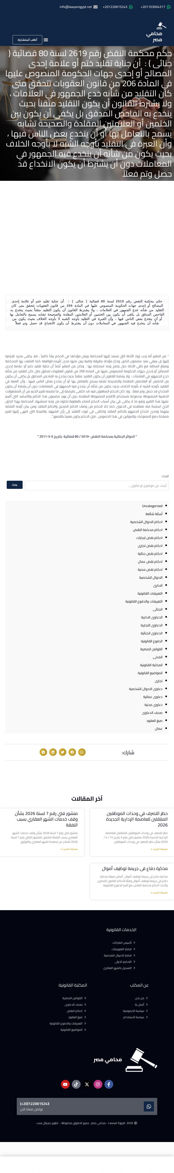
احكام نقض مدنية (150, 569)
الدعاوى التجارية (151, 625)
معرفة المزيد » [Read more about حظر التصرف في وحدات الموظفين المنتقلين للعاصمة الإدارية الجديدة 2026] (159, 849)
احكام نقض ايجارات (149, 537)
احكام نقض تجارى (150, 545)
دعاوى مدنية (153, 704)
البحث (165, 476)
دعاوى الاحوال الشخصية (145, 689)
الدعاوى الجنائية (151, 633)
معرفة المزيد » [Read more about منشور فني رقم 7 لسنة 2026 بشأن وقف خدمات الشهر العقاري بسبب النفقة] (69, 849)
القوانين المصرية (151, 649)
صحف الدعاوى (152, 712)
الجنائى (157, 609)
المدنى (157, 657)
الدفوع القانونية (151, 641)
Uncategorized (152, 506)
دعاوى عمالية (152, 697)
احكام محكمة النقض (147, 530)
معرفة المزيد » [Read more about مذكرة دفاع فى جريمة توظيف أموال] (159, 893)
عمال (158, 728)
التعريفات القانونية (150, 593)
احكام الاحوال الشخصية (146, 522)
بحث (14, 484)
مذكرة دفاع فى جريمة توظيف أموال (134, 868)
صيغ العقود (154, 720)
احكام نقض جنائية (150, 553)
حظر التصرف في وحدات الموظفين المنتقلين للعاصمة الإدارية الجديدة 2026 (137, 819)
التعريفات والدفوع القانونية (143, 601)
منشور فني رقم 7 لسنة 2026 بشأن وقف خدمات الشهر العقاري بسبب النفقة (46, 819)
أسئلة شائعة (154, 514)
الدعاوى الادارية (151, 617)
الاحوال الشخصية (150, 577)
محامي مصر (154, 36)
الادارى (157, 585)
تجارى (158, 681)
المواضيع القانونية (150, 673)
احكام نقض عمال (150, 561)
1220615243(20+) (34, 1103)
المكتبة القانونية (151, 665)
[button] (45, 39)
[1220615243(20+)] (149, 1106)
